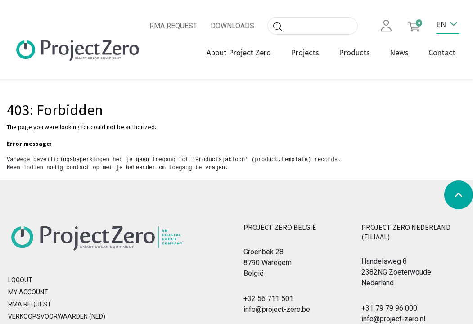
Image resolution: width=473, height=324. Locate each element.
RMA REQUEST (173, 26)
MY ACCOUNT (28, 292)
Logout (20, 280)
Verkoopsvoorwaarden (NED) (56, 316)
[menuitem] (239, 52)
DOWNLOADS (232, 26)
